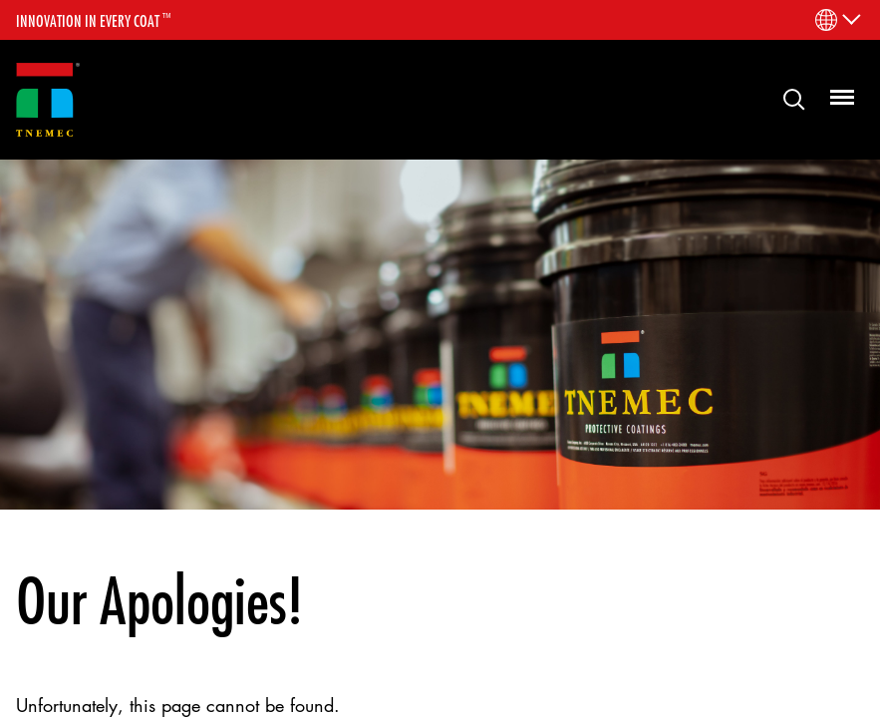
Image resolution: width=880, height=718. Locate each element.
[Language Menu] (836, 20)
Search (786, 98)
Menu (834, 93)
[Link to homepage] (48, 100)
